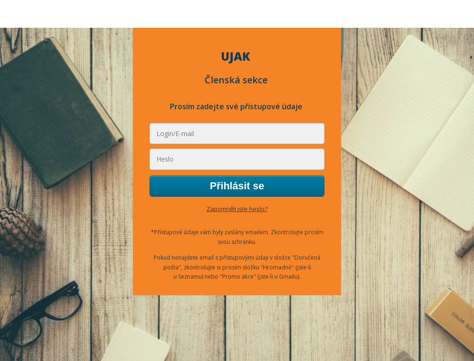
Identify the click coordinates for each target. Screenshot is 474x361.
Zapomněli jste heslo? (237, 209)
